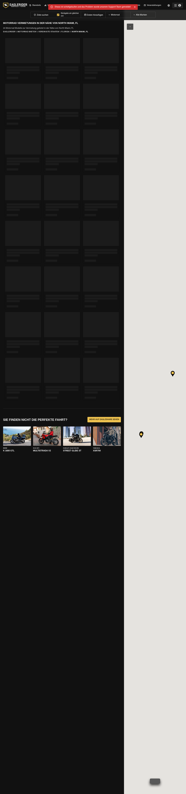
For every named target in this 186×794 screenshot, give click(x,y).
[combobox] (43, 13)
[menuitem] (35, 4)
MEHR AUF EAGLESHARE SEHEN (104, 419)
